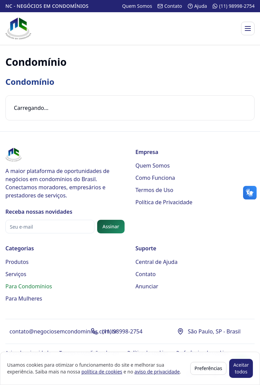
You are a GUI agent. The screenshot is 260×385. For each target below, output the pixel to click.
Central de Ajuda (156, 262)
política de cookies (101, 371)
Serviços (15, 274)
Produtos (17, 262)
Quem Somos (152, 165)
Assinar (111, 226)
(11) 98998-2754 (122, 331)
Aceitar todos (241, 368)
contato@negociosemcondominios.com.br (63, 331)
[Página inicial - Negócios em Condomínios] (18, 28)
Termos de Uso (154, 190)
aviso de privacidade (157, 371)
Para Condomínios (28, 286)
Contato (145, 274)
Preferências (208, 368)
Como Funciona (155, 177)
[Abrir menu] (248, 28)
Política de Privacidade (163, 202)
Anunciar (146, 286)
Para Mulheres (23, 298)
